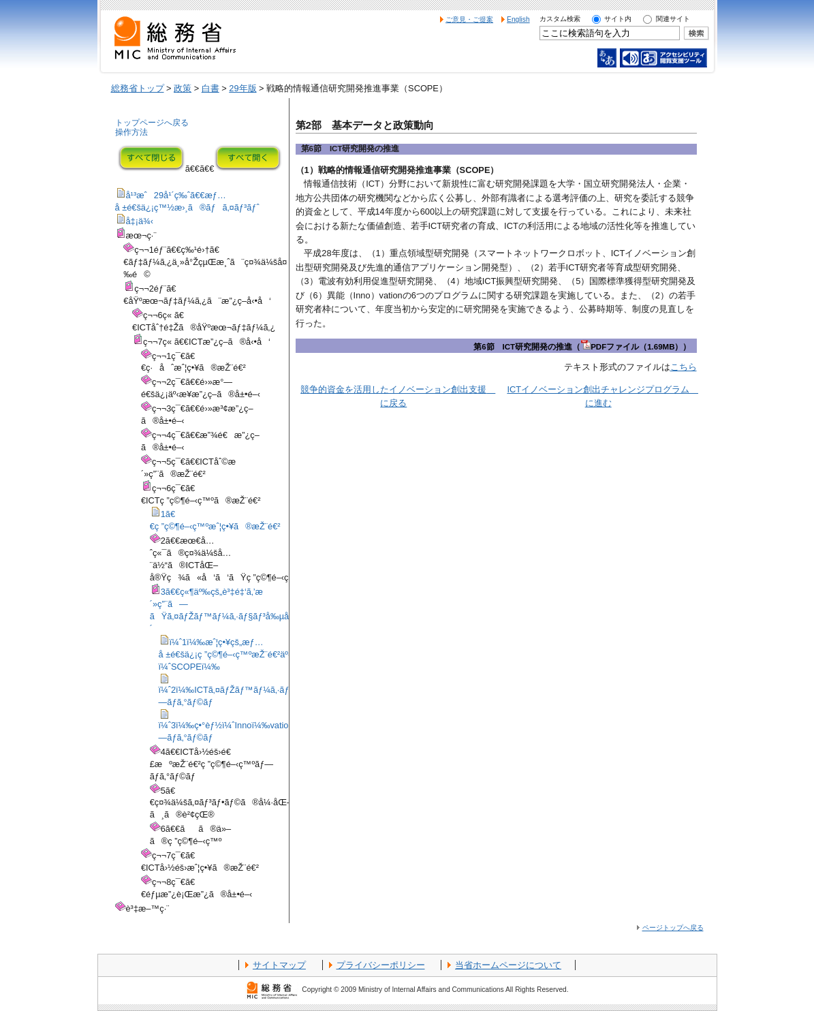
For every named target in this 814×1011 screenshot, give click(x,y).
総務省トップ (137, 88)
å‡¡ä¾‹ (140, 221)
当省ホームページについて (508, 965)
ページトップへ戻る (673, 927)
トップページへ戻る (152, 123)
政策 (182, 88)
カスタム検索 (559, 18)
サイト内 (617, 18)
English (518, 19)
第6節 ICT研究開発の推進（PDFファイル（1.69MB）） (582, 347)
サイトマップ (279, 965)
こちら (683, 367)
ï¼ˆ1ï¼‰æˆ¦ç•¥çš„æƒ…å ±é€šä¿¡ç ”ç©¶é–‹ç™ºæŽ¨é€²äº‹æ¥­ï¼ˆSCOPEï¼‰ (233, 654)
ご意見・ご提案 (469, 19)
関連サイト (673, 18)
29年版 (242, 88)
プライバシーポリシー (380, 965)
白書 (210, 88)
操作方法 (131, 132)
